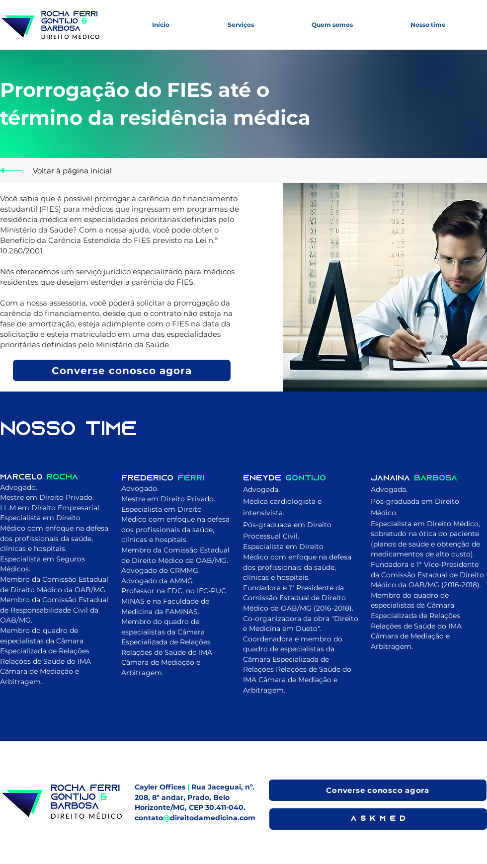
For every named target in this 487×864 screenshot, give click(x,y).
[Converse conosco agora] (122, 370)
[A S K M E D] (378, 819)
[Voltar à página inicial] (72, 170)
